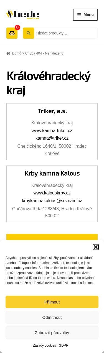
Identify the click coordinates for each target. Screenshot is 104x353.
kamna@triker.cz (52, 138)
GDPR (64, 345)
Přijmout (52, 302)
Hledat (28, 32)
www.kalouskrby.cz (52, 193)
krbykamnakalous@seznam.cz (52, 200)
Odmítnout (52, 317)
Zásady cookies (44, 345)
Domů (16, 53)
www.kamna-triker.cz (52, 130)
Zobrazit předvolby (52, 332)
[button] (95, 247)
